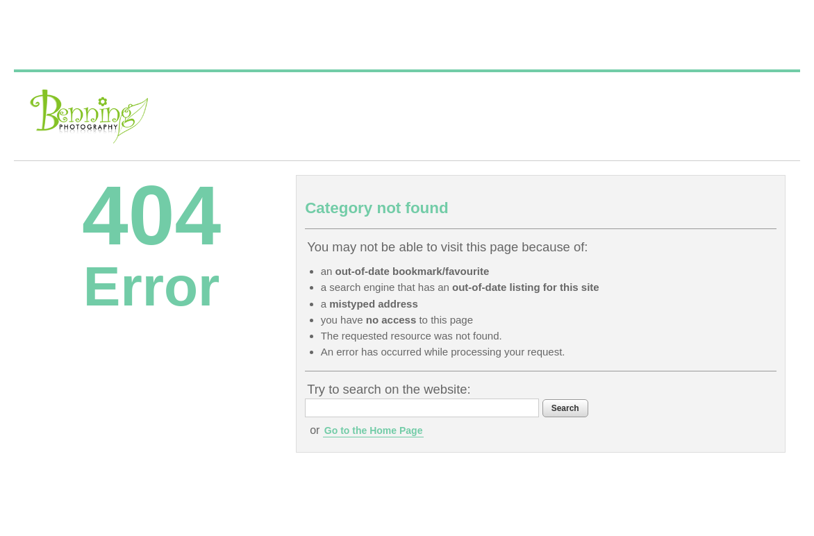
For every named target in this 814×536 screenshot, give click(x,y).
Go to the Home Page (373, 430)
